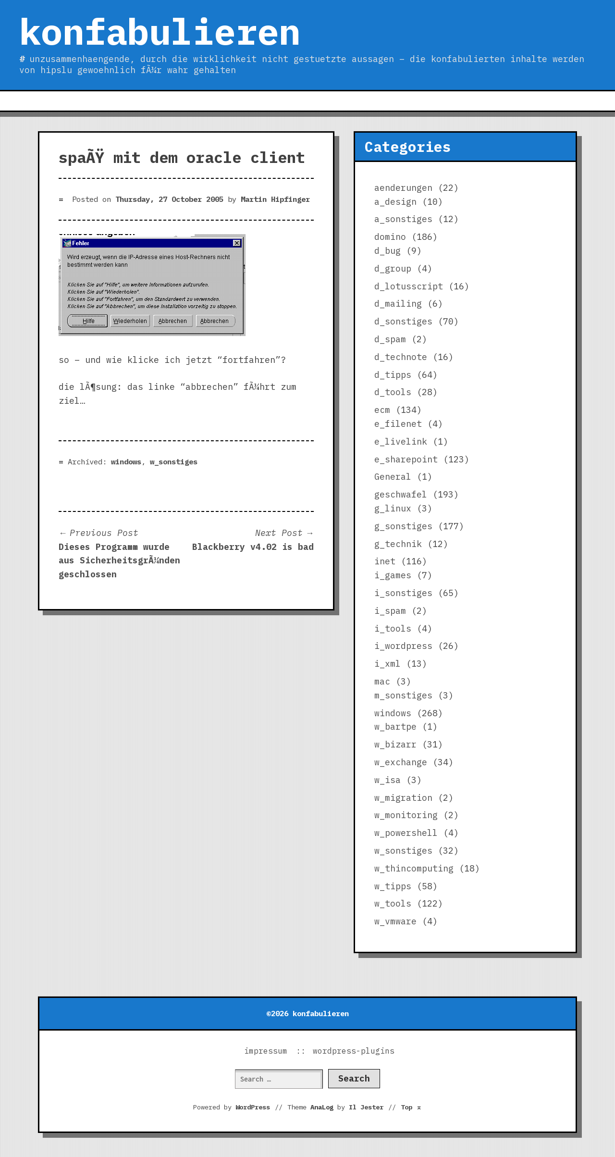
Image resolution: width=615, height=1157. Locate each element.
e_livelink (400, 441)
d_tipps (392, 374)
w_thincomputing (414, 868)
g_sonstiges (403, 526)
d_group (392, 268)
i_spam (390, 610)
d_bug (387, 250)
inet (384, 561)
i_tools (392, 628)
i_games (392, 575)
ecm (382, 409)
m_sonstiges (403, 695)
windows (126, 461)
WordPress (252, 1107)
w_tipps (392, 886)
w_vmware (395, 921)
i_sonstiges (403, 592)
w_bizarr (395, 744)
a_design (395, 201)
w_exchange (400, 762)
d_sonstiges (403, 321)
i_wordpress (403, 645)
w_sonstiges (173, 461)
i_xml (387, 663)
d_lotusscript (408, 286)
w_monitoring (406, 815)
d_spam (390, 339)
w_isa (387, 779)
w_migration (403, 797)
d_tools (392, 392)
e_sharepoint (406, 459)
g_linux (392, 508)
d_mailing (398, 303)
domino (390, 236)
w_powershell (406, 832)
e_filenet (398, 423)
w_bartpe (395, 726)
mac (382, 681)
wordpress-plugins (353, 1051)
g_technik (398, 543)
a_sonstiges (403, 218)
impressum (265, 1051)
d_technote (400, 356)
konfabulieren (159, 31)
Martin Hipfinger (275, 199)
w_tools (392, 903)
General (392, 476)
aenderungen (403, 187)
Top (411, 1107)
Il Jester (366, 1107)
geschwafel (400, 494)
